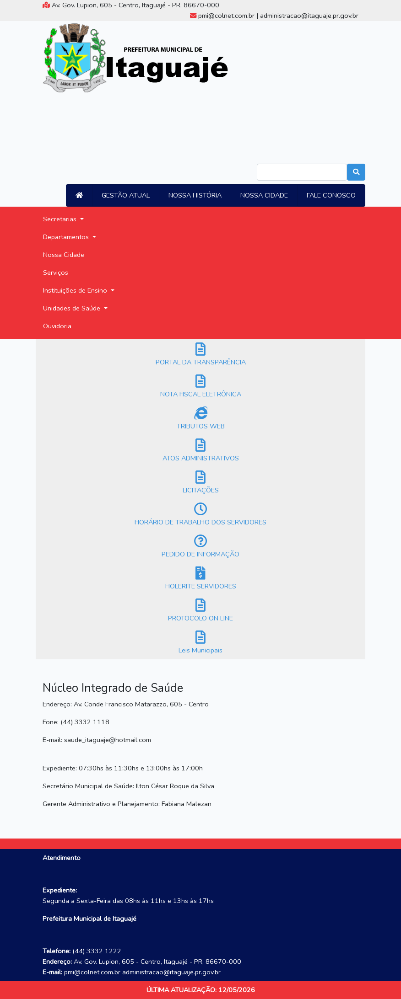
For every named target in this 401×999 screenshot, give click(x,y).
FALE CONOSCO (331, 195)
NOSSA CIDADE (264, 195)
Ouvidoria (57, 326)
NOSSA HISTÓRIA (195, 195)
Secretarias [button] (60, 219)
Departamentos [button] (67, 236)
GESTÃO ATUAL (126, 195)
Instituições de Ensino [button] (76, 290)
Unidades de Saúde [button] (72, 308)
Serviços (55, 272)
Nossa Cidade (63, 254)
